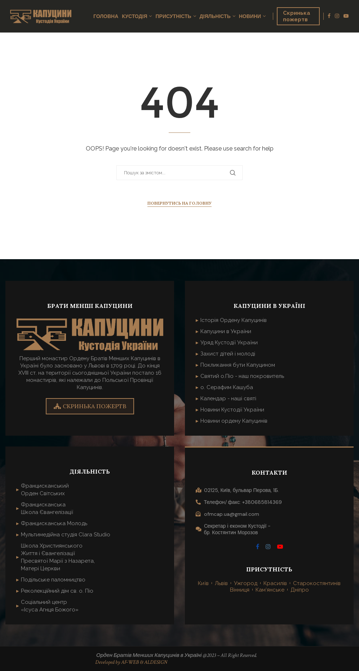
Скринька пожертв (296, 16)
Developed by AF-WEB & (119, 662)
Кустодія (134, 16)
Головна (105, 16)
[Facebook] (329, 16)
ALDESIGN (155, 662)
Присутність (173, 16)
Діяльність (215, 16)
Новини (250, 16)
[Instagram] (337, 16)
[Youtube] (346, 16)
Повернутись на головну (179, 203)
